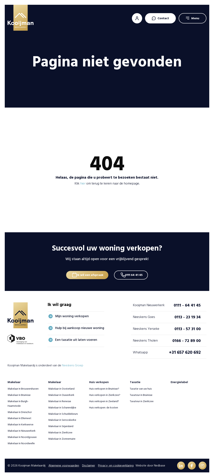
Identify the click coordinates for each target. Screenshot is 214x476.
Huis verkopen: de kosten (103, 405)
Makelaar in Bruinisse (19, 393)
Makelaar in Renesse (59, 399)
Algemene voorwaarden (63, 464)
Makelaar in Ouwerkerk (61, 393)
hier (83, 183)
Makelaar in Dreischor (20, 410)
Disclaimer (88, 464)
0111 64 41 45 (135, 272)
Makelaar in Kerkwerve (20, 423)
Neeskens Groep (72, 363)
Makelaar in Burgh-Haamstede (18, 401)
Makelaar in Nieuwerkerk (22, 429)
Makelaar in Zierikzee (60, 431)
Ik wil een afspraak (89, 272)
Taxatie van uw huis (141, 387)
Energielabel (179, 380)
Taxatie (135, 380)
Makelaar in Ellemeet (19, 416)
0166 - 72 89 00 (186, 338)
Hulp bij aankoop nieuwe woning (79, 326)
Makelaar (14, 380)
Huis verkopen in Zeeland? (104, 399)
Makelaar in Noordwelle (21, 441)
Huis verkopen (99, 380)
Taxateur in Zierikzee (142, 399)
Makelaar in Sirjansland (60, 424)
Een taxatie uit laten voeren (76, 338)
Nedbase (159, 464)
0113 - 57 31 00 (187, 327)
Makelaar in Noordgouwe (22, 435)
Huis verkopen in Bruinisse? (104, 387)
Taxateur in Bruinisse (141, 393)
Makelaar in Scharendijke (62, 405)
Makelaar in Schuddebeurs (63, 412)
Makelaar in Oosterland (61, 387)
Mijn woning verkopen (72, 314)
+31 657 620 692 (185, 350)
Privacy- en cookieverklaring (116, 464)
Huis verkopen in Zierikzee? (104, 393)
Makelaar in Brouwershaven (23, 387)
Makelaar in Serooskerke (62, 418)
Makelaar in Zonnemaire (61, 437)
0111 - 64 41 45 (187, 303)
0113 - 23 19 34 (187, 315)
